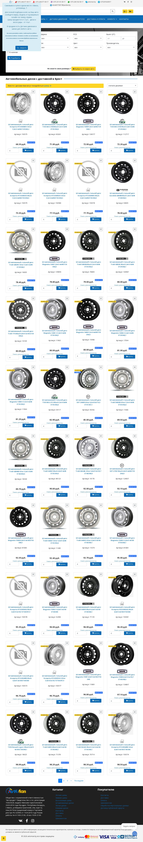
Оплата (59, 815)
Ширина (43, 34)
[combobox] (55, 38)
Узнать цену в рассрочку (21, 147)
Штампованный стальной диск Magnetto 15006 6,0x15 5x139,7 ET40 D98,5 (122, 676)
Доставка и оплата (96, 19)
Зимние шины (61, 797)
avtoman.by (91, 2)
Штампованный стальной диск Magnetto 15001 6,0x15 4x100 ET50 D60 (88, 676)
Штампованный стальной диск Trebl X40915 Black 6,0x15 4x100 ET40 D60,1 (88, 609)
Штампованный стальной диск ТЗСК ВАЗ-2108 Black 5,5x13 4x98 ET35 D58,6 (55, 126)
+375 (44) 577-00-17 (23, 2)
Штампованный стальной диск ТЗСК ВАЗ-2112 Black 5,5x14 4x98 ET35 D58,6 (55, 402)
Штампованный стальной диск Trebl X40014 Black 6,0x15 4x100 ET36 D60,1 (54, 746)
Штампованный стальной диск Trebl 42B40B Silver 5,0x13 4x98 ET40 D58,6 (21, 471)
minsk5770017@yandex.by (60, 5)
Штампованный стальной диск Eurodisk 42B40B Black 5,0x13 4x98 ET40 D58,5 (122, 195)
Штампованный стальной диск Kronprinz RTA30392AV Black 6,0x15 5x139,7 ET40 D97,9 (21, 609)
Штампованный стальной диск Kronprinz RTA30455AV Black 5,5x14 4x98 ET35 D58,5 (21, 195)
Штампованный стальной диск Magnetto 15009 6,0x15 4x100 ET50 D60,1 (20, 540)
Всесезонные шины (63, 800)
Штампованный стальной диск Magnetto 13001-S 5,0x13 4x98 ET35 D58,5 (54, 332)
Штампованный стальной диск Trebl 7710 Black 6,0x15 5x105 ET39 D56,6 (20, 333)
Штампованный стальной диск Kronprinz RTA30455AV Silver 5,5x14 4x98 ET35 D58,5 (54, 195)
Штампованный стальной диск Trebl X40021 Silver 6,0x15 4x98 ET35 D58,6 (54, 540)
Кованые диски (62, 807)
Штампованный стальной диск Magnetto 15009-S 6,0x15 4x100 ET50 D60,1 (122, 540)
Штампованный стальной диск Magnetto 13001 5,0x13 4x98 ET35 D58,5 (54, 264)
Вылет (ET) (110, 34)
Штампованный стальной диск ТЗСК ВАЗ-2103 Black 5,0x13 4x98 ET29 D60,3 (122, 126)
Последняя (78, 780)
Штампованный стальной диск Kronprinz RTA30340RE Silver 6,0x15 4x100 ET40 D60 (122, 746)
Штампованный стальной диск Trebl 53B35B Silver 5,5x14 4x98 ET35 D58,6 (122, 402)
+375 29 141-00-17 (58, 2)
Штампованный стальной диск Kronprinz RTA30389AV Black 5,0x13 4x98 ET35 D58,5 (88, 195)
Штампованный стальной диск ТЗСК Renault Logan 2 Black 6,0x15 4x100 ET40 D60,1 (20, 746)
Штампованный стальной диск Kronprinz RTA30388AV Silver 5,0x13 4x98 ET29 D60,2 (21, 126)
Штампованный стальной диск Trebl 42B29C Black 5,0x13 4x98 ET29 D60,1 (122, 264)
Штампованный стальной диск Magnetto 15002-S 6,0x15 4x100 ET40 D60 (54, 609)
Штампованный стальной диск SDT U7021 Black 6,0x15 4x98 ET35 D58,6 (122, 471)
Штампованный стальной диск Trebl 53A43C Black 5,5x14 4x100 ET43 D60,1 (88, 746)
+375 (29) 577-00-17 (41, 2)
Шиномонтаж (61, 817)
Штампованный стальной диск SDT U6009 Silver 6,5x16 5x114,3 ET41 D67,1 (88, 402)
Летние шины (61, 795)
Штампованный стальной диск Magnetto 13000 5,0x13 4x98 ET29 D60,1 (88, 126)
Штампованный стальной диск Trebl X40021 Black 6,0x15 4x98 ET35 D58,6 (54, 471)
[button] (134, 833)
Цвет (75, 43)
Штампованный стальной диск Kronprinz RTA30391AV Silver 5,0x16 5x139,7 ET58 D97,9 (54, 678)
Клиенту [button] (111, 19)
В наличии (12, 52)
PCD (75, 34)
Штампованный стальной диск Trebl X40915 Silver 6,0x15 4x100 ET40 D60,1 (88, 540)
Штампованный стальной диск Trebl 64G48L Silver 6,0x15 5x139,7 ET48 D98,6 (88, 471)
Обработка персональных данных (114, 805)
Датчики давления (58, 19)
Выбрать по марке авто (83, 68)
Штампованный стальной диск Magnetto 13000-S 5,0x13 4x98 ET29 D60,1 (122, 332)
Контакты (124, 19)
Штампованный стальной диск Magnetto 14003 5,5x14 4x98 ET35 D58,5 (88, 332)
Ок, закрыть (22, 48)
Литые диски (61, 805)
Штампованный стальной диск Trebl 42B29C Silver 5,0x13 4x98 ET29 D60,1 (21, 264)
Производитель (112, 43)
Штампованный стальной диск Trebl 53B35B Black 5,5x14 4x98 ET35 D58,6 (88, 264)
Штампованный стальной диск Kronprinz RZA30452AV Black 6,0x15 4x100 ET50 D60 (122, 609)
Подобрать (14, 58)
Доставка (59, 812)
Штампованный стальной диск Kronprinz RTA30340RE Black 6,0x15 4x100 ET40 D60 (21, 678)
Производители (77, 19)
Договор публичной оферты (112, 807)
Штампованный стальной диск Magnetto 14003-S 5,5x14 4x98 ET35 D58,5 (21, 401)
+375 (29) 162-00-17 (75, 2)
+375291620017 (104, 2)
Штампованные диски (64, 802)
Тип (41, 43)
